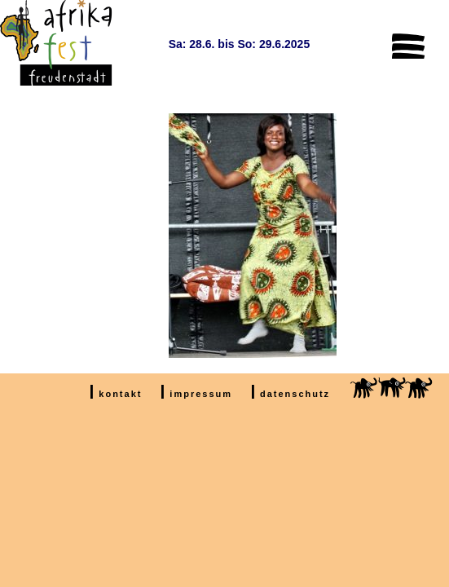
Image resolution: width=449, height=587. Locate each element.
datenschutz (295, 394)
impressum (200, 394)
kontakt (120, 394)
